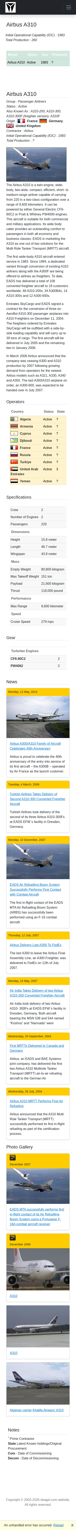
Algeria (21, 419)
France (20, 448)
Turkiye (21, 462)
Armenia (22, 426)
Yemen (20, 481)
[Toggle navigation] (68, 7)
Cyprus (21, 433)
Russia (20, 455)
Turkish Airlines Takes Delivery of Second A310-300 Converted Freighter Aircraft (37, 799)
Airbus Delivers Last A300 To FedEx (35, 945)
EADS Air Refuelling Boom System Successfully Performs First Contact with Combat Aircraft (35, 889)
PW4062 (17, 666)
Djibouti (21, 440)
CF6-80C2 (18, 658)
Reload (58, 1525)
